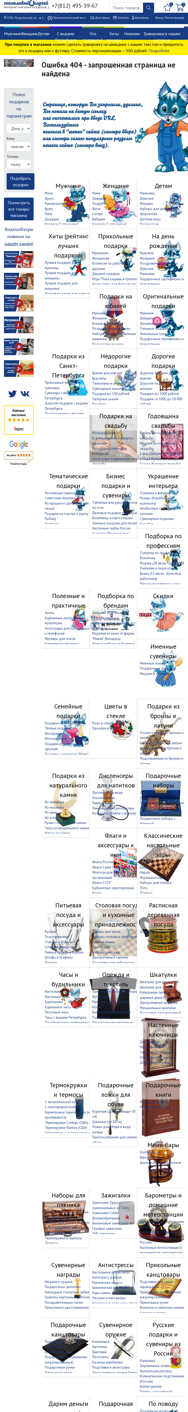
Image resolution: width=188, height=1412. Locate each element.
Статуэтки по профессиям (159, 553)
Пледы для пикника (60, 1233)
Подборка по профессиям (163, 541)
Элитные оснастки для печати (115, 523)
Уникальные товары (155, 334)
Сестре (97, 214)
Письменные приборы (62, 1341)
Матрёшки (147, 1360)
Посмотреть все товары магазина (19, 209)
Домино (146, 893)
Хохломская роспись (156, 1371)
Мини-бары (163, 1145)
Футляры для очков (60, 638)
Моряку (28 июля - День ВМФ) (163, 563)
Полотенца (100, 1017)
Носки (96, 1007)
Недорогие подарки (116, 361)
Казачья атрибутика (107, 1362)
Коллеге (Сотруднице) (109, 224)
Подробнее (158, 50)
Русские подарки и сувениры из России (163, 1339)
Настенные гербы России (111, 528)
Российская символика (62, 493)
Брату (49, 209)
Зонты (49, 613)
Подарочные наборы (163, 780)
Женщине (29, 33)
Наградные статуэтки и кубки (67, 1292)
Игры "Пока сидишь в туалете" (115, 279)
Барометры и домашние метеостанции (163, 1204)
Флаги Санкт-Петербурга (111, 867)
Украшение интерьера (163, 481)
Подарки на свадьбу (115, 421)
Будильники (54, 1002)
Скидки (163, 596)
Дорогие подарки (163, 361)
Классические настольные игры (163, 845)
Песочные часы (57, 1012)
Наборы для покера (155, 882)
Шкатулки (163, 974)
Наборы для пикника (68, 1200)
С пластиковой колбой (62, 1107)
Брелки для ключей (107, 373)
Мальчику (147, 193)
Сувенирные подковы (157, 518)
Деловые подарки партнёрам (115, 513)
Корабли (146, 524)
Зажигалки (116, 1195)
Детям (44, 33)
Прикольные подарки (115, 241)
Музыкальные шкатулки (158, 1008)
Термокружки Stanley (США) (66, 1127)
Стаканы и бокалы (59, 942)
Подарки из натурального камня (68, 785)
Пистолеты (100, 1357)
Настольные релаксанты (110, 1272)
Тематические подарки (68, 481)
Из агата (51, 818)
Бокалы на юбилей (106, 323)
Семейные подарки (68, 711)
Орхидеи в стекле (106, 728)
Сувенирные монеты (108, 388)
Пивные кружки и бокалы (64, 952)
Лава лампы (101, 1293)
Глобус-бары (150, 1152)
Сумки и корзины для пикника (68, 1228)
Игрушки (146, 203)
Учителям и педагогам (157, 568)
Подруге (98, 203)
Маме (96, 193)
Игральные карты (153, 877)
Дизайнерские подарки (158, 323)
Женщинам (100, 258)
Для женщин (149, 798)
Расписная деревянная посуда (163, 914)
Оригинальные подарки (163, 301)
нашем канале (19, 243)
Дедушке (52, 219)
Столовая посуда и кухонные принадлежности (118, 914)
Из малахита (54, 807)
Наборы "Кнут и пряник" (158, 813)
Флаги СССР (101, 882)
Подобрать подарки (20, 181)
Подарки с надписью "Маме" (66, 754)
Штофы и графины (59, 957)
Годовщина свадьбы (163, 421)
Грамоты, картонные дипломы (68, 1297)
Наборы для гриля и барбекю (68, 1222)
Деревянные (150, 1042)
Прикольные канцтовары (163, 1270)
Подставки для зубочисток (113, 962)
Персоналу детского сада (160, 584)
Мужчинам (100, 253)
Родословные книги (107, 344)
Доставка (102, 18)
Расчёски (99, 404)
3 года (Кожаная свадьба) (160, 464)
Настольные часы (58, 991)
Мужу (49, 193)
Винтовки (99, 1352)
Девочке (147, 198)
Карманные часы (58, 1007)
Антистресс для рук (107, 1277)
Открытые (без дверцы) (158, 1057)
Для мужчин (149, 792)
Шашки (145, 867)
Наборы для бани (154, 808)
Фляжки (51, 962)
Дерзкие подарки (106, 273)
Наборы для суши (106, 952)
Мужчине (12, 33)
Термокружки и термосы (68, 1090)
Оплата (123, 18)
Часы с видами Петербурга (65, 1017)
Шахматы (147, 862)
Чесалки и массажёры (109, 1298)
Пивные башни (103, 803)
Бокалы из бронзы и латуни (161, 743)
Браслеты (99, 378)
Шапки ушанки (151, 1386)
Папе (48, 214)
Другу (49, 198)
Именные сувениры (163, 651)
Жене (96, 209)
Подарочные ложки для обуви (115, 1094)
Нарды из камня (57, 833)
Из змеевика (54, 802)
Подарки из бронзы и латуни (163, 715)
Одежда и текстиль (115, 979)
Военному (147, 558)
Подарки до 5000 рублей (159, 393)
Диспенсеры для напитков (116, 780)
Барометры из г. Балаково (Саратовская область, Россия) (159, 1237)
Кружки (50, 931)
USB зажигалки (103, 1233)
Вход (159, 18)
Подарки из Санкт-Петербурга (68, 365)
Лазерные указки (105, 399)
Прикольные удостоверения (67, 1307)
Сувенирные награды (68, 1270)
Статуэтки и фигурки (155, 493)
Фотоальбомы (56, 738)
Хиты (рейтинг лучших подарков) (68, 245)
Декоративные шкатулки (159, 1002)
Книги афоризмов (153, 1102)
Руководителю (56, 203)
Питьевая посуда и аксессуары (68, 914)
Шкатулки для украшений (159, 982)
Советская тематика (60, 498)
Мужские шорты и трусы (110, 1002)
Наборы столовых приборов (114, 936)
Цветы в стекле (115, 711)
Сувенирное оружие (115, 1329)
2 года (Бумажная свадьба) (161, 459)
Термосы (52, 1243)
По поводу (163, 1404)
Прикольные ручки (154, 1302)
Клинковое (100, 1341)
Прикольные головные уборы (115, 991)
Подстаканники (57, 936)
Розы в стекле (103, 723)
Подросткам (149, 224)
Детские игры (150, 219)
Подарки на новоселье (62, 723)
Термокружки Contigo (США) (66, 1122)
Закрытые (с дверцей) (157, 1052)
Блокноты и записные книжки (162, 1307)
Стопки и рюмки (57, 947)
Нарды (145, 872)
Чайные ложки (103, 942)
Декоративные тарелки (110, 957)
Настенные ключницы (163, 1030)
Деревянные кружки (155, 931)
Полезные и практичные (68, 600)
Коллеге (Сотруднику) (62, 224)
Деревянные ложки (155, 1366)
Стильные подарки (154, 328)
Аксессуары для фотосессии (114, 284)
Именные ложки (152, 663)
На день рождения (163, 241)
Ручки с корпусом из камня (65, 823)
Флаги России (102, 862)
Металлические (152, 1047)
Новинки (132, 33)
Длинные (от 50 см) (107, 1122)
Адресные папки (152, 1313)
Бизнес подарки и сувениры (115, 485)
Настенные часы (57, 997)
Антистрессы (116, 1265)
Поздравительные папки (159, 263)
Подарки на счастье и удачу (66, 513)
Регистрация (174, 18)
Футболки (99, 997)
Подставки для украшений (160, 1013)
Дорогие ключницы (155, 1062)
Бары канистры (151, 1157)
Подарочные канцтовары (68, 1329)
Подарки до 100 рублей (110, 393)
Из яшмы (51, 812)
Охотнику (52, 524)
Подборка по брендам (115, 600)
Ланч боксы (101, 947)
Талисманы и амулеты (109, 383)
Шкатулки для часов (155, 987)
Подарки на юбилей (115, 301)
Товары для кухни (106, 931)
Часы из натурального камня (67, 828)
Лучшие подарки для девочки (68, 293)
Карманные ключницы (62, 644)
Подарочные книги (163, 1090)
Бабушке (98, 219)
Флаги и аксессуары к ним (116, 845)
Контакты (142, 18)
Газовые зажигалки (107, 1228)
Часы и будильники (68, 979)
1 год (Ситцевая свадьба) (160, 453)
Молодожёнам (103, 433)
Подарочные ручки (60, 1367)
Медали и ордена (154, 673)
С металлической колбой (64, 1102)
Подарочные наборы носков (162, 803)
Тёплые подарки (58, 728)
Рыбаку (50, 518)
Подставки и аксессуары (111, 1367)
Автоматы (99, 1346)
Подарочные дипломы (158, 668)
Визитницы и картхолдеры (112, 518)
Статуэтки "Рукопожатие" (110, 533)
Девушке (99, 198)
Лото (143, 888)
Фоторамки (53, 733)
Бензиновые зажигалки (110, 1223)
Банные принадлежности (111, 1012)
